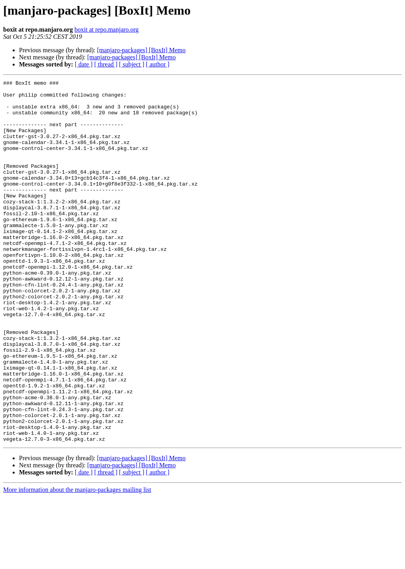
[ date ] (84, 64)
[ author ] (158, 64)
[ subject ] (131, 64)
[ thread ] (105, 64)
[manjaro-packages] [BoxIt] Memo (141, 50)
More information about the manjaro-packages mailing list (77, 562)
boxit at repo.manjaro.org (106, 29)
